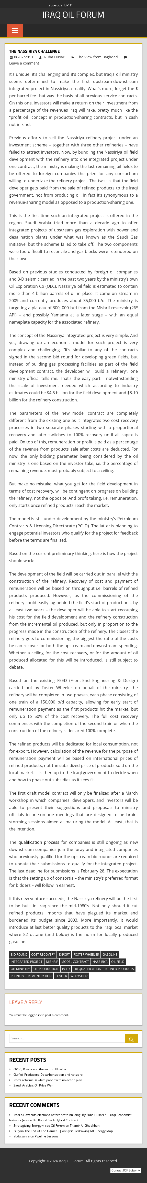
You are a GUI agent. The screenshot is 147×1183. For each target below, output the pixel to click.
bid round (19, 954)
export (64, 954)
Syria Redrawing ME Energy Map (89, 1131)
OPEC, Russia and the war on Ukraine (40, 1069)
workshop (79, 976)
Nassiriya (100, 962)
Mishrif (52, 962)
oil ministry (20, 969)
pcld (66, 969)
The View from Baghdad (97, 57)
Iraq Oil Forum (73, 14)
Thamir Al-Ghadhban (84, 1125)
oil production (46, 969)
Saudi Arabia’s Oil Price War (33, 1085)
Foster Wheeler (86, 954)
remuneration (40, 976)
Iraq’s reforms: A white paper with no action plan (48, 1080)
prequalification (87, 969)
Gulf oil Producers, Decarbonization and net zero (48, 1074)
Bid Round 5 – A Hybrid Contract (55, 1120)
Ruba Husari (54, 57)
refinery (17, 976)
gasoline (110, 954)
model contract (75, 962)
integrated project (26, 962)
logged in (34, 1015)
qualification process (39, 842)
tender (61, 976)
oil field (118, 962)
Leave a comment (24, 63)
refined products (119, 969)
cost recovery (43, 954)
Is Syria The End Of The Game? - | (37, 1131)
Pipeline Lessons (46, 1136)
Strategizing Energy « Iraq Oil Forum (39, 1125)
